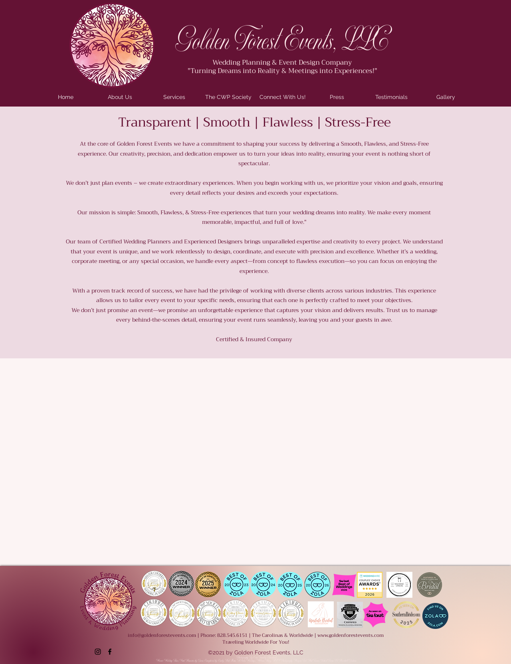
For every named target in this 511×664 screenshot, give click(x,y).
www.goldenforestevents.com (350, 635)
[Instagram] (98, 652)
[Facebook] (110, 652)
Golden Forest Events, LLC (282, 41)
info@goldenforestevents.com (162, 635)
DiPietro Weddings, (247, 661)
